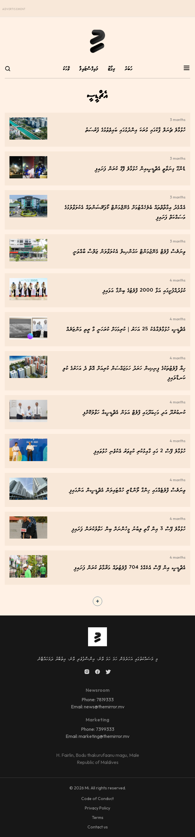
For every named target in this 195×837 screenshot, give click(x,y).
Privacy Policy (97, 808)
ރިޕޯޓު (111, 69)
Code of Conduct (97, 798)
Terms (97, 817)
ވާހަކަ (66, 69)
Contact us (97, 827)
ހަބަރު (128, 69)
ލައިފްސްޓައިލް (88, 69)
